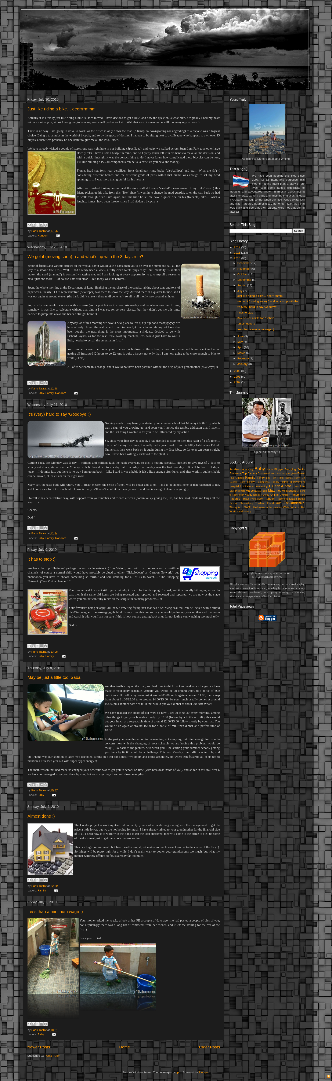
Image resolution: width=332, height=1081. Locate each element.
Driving (284, 473)
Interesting (262, 486)
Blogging (290, 469)
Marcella (251, 490)
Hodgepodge (263, 482)
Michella (291, 490)
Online (274, 494)
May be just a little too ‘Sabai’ (55, 677)
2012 (237, 247)
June (240, 336)
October (242, 274)
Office (266, 494)
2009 (237, 371)
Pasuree (235, 498)
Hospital (234, 486)
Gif (303, 478)
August (242, 285)
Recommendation (287, 498)
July (240, 291)
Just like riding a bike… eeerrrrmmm (61, 109)
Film (274, 478)
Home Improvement (293, 481)
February (243, 358)
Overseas (284, 495)
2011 (237, 252)
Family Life (263, 477)
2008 (237, 376)
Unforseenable (262, 507)
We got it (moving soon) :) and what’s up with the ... (269, 301)
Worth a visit (237, 511)
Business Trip (238, 473)
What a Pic (297, 507)
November (244, 268)
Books (301, 469)
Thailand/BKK (294, 503)
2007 (237, 382)
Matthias (274, 490)
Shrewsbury (246, 503)
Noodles (257, 495)
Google (233, 482)
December (244, 263)
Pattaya (245, 499)
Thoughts (235, 507)
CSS (277, 473)
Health (242, 482)
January (242, 364)
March (241, 353)
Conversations (266, 473)
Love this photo (237, 491)
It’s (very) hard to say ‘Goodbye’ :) (59, 414)
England (292, 473)
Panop (294, 494)
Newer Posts (38, 1047)
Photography (256, 499)
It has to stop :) (41, 559)
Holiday (275, 482)
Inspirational (247, 486)
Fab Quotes (237, 477)
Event (301, 473)
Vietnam (277, 507)
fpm (178, 1072)
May (240, 341)
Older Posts (209, 1047)
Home (124, 1047)
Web (286, 507)
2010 (237, 258)
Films (280, 477)
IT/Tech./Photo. (280, 486)
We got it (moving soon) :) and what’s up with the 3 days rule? (85, 256)
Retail (301, 498)
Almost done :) (41, 816)
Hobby (251, 481)
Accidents (235, 469)
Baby (40, 393)
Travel (246, 507)
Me (284, 490)
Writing (247, 511)
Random (42, 235)
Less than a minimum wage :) (55, 911)
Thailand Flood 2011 (268, 503)
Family (50, 393)
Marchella (262, 491)
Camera (252, 473)
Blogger (278, 469)
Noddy (248, 494)
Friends (289, 478)
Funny (297, 478)
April (240, 347)
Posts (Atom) (53, 1055)
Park (302, 495)
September (244, 279)
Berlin (270, 469)
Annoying (247, 469)
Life (302, 486)
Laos (296, 486)
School (233, 503)
